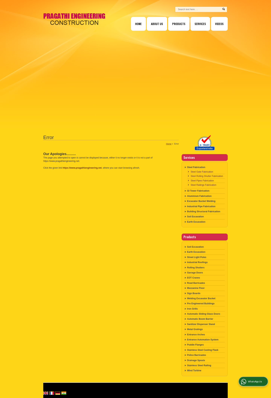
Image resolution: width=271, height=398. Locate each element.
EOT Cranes (193, 277)
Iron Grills (192, 308)
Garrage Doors (195, 272)
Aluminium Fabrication (199, 196)
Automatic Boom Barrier (200, 319)
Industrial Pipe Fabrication (201, 206)
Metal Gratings (195, 329)
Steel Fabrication (196, 167)
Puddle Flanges (195, 344)
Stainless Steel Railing (199, 365)
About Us (157, 24)
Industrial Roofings (197, 262)
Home (138, 24)
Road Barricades (196, 283)
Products (178, 24)
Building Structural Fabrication (203, 211)
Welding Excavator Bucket (201, 298)
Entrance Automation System (202, 339)
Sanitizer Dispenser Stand (201, 324)
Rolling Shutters (196, 267)
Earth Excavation (196, 222)
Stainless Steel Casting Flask (202, 350)
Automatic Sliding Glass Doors (203, 314)
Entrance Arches (196, 334)
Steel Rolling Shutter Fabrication (207, 176)
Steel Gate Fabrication (202, 171)
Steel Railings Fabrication (203, 185)
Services (200, 24)
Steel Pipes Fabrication (202, 180)
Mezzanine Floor (196, 288)
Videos (219, 24)
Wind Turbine (194, 370)
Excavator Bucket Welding (201, 201)
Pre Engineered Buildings (201, 303)
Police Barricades (196, 355)
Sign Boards (193, 293)
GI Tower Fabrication (198, 190)
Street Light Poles (196, 257)
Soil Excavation (195, 216)
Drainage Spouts (196, 360)
